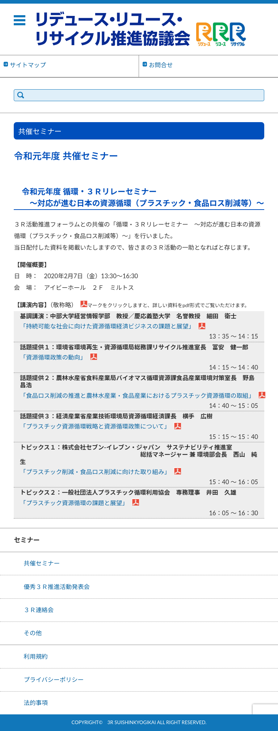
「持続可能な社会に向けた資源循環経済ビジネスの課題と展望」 (107, 326)
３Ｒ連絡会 (39, 610)
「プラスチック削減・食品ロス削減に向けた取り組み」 (95, 472)
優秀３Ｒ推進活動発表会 (57, 586)
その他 (33, 633)
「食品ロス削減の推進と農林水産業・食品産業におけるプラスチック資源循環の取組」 (137, 395)
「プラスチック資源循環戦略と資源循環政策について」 (95, 426)
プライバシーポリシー (54, 679)
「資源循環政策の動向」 (53, 357)
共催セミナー (42, 563)
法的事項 (36, 702)
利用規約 (36, 656)
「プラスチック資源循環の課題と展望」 (74, 503)
